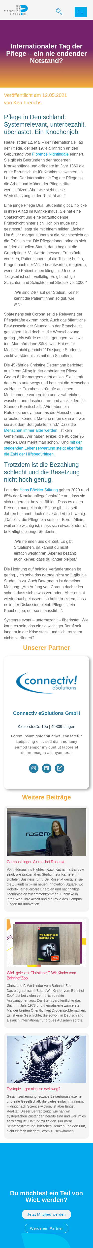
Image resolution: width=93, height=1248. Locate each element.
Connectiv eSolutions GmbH (46, 713)
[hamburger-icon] (81, 12)
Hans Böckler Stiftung (39, 490)
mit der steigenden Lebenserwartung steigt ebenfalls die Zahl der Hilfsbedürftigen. (43, 448)
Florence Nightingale (50, 154)
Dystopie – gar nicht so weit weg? (33, 1089)
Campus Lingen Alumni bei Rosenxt (35, 862)
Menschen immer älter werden (30, 430)
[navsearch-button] (57, 12)
